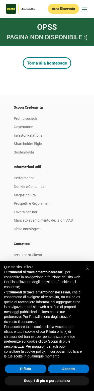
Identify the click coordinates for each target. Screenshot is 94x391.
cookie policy (35, 351)
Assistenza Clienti (28, 254)
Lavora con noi (25, 211)
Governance (23, 126)
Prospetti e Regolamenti (33, 203)
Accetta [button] (68, 369)
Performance (24, 177)
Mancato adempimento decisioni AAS (43, 220)
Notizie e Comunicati (30, 186)
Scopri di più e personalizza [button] (47, 381)
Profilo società (25, 118)
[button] (87, 269)
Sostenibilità (24, 152)
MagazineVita (25, 195)
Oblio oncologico (27, 228)
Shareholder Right (28, 143)
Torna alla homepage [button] (47, 63)
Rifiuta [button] (25, 369)
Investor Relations (28, 135)
